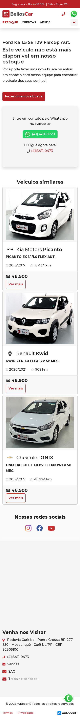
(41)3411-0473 (40, 151)
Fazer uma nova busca (23, 96)
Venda (45, 22)
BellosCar (17, 13)
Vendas (10, 664)
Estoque (10, 22)
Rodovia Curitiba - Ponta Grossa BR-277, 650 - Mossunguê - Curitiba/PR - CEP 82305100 (37, 644)
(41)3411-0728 (40, 134)
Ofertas (29, 22)
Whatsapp (74, 14)
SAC (8, 671)
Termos (7, 712)
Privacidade (26, 712)
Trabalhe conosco (20, 679)
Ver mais (15, 284)
